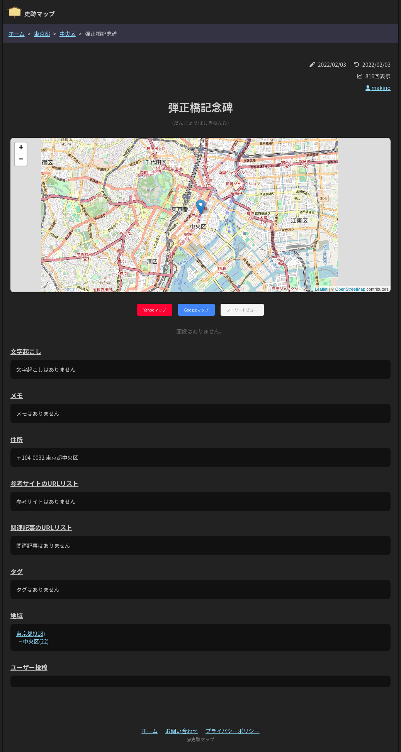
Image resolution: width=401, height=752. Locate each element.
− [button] (21, 160)
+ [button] (21, 148)
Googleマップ (196, 310)
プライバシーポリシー (233, 731)
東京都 (42, 33)
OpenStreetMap (350, 289)
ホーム (16, 33)
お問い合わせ (181, 731)
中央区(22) (36, 641)
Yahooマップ (154, 310)
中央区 (67, 33)
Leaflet (321, 289)
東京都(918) (30, 633)
